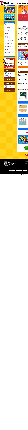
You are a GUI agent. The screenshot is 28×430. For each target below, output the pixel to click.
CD (13, 170)
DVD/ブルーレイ (7, 53)
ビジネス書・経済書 (7, 27)
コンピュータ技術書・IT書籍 (8, 39)
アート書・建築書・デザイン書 (9, 40)
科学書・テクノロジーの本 (8, 37)
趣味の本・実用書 (7, 34)
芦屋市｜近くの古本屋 (8, 73)
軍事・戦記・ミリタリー (8, 46)
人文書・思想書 (7, 30)
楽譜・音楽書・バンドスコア (8, 43)
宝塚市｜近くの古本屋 (8, 76)
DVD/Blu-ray (19, 170)
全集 (5, 24)
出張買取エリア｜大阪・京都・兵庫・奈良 (9, 87)
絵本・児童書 (6, 49)
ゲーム (6, 55)
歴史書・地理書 (7, 36)
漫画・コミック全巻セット (8, 52)
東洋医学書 (6, 33)
